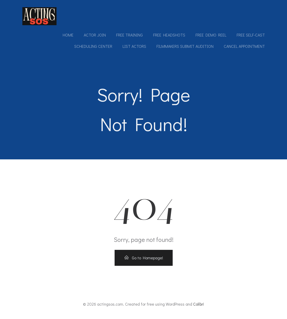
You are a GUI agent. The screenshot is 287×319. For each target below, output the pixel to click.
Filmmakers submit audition (185, 46)
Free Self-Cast (251, 35)
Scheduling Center (93, 46)
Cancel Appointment (244, 46)
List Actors (134, 46)
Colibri (198, 304)
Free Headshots (169, 35)
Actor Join (95, 35)
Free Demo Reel (211, 35)
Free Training (129, 35)
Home (68, 35)
